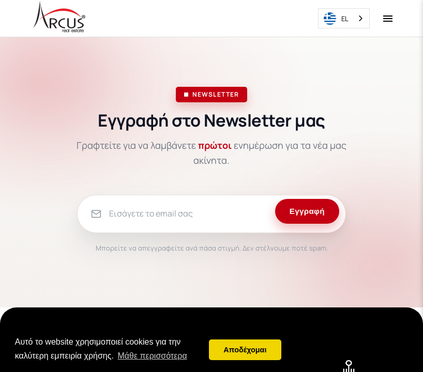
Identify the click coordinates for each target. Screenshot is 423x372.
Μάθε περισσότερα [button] (152, 355)
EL (336, 18)
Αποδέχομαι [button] (244, 350)
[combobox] (344, 18)
